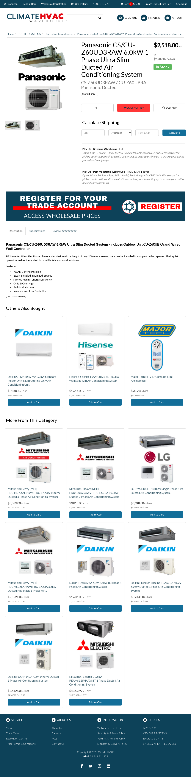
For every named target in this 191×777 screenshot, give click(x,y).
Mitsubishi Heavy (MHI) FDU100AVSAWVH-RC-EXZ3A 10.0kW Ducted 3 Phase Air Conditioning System (94, 492)
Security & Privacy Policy (111, 733)
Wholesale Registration (53, 3)
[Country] (120, 133)
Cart (130, 4)
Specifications (37, 230)
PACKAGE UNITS (153, 738)
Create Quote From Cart (158, 3)
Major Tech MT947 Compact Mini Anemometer (152, 378)
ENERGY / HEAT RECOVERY (159, 743)
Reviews (64, 230)
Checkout (181, 3)
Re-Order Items (79, 3)
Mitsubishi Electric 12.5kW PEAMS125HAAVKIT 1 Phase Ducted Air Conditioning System (94, 680)
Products (11, 3)
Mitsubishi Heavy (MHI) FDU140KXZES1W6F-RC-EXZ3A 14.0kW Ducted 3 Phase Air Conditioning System (34, 492)
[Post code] (147, 133)
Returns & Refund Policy (111, 738)
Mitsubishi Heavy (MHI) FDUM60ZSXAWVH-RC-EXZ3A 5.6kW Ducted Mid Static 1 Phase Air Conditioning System (32, 587)
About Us (57, 728)
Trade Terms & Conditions (21, 743)
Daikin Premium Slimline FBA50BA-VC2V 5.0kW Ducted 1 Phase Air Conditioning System (156, 586)
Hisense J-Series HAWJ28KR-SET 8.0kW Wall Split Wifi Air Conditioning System (94, 378)
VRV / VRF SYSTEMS (155, 733)
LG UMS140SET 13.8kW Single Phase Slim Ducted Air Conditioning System (157, 490)
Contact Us (58, 743)
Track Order (13, 733)
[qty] (93, 133)
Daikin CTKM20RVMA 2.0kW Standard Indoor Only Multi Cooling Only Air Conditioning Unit (32, 380)
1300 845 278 (101, 3)
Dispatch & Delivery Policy (112, 743)
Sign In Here (30, 3)
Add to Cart (133, 108)
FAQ (54, 738)
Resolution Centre (16, 738)
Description (16, 230)
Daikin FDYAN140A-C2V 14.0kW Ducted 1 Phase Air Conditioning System (33, 678)
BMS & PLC (149, 728)
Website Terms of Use (109, 728)
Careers (56, 733)
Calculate (174, 132)
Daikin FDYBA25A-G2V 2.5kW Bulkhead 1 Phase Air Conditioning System (95, 584)
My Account (12, 728)
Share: (89, 93)
